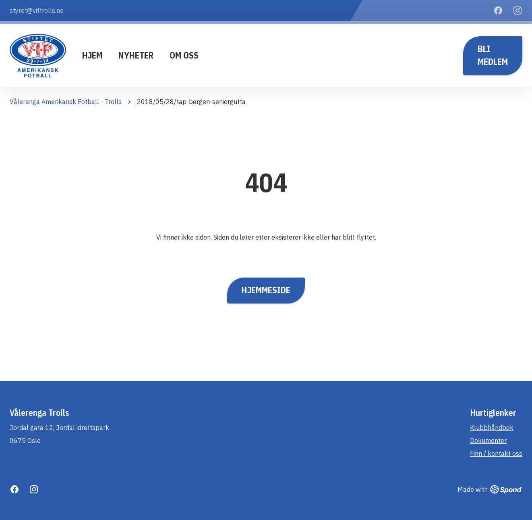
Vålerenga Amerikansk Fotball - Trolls (66, 102)
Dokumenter (488, 440)
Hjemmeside (266, 290)
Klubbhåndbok (491, 428)
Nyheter (135, 55)
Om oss (184, 55)
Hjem (92, 55)
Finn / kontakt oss (496, 453)
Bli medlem (492, 55)
